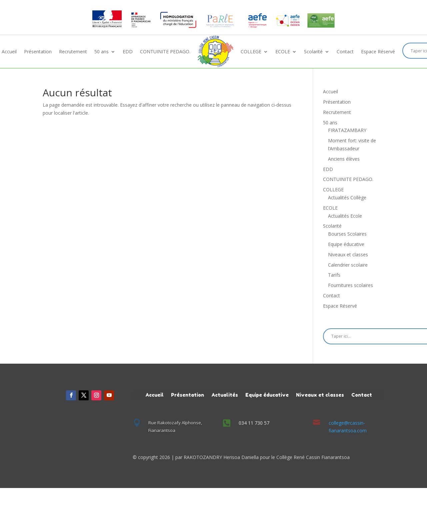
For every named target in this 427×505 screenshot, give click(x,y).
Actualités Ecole (345, 216)
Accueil (9, 51)
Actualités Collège (347, 197)
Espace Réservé (378, 51)
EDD (128, 51)
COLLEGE (251, 51)
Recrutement (73, 51)
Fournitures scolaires (350, 285)
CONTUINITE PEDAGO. (165, 51)
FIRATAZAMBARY (347, 130)
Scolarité (313, 51)
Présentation (38, 51)
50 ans (101, 51)
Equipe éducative (346, 244)
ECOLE (282, 51)
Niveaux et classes (348, 254)
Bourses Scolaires (347, 234)
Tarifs (334, 275)
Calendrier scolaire (348, 265)
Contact (345, 51)
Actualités (224, 394)
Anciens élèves (344, 159)
